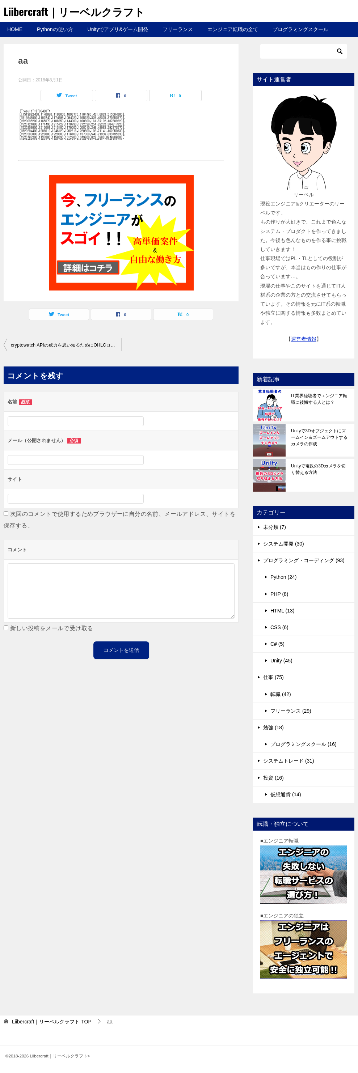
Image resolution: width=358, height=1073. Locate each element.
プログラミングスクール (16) (303, 744)
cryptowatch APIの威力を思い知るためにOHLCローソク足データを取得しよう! (66, 345)
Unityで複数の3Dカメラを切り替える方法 (318, 469)
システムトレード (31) (288, 761)
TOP (52, 1022)
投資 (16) (273, 778)
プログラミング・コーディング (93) (304, 560)
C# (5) (277, 644)
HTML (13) (282, 611)
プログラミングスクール (300, 29)
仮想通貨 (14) (285, 794)
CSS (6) (279, 627)
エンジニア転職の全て (232, 29)
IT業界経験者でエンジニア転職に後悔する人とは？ (319, 399)
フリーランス (178, 29)
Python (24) (283, 577)
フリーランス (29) (290, 711)
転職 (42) (280, 694)
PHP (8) (279, 594)
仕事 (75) (273, 677)
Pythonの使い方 (55, 29)
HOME (14, 29)
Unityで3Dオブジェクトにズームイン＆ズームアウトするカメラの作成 (319, 437)
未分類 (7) (274, 527)
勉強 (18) (273, 727)
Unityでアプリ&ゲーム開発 (118, 29)
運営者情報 (303, 339)
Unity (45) (281, 660)
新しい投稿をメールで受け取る (51, 628)
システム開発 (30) (283, 544)
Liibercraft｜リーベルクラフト (77, 11)
